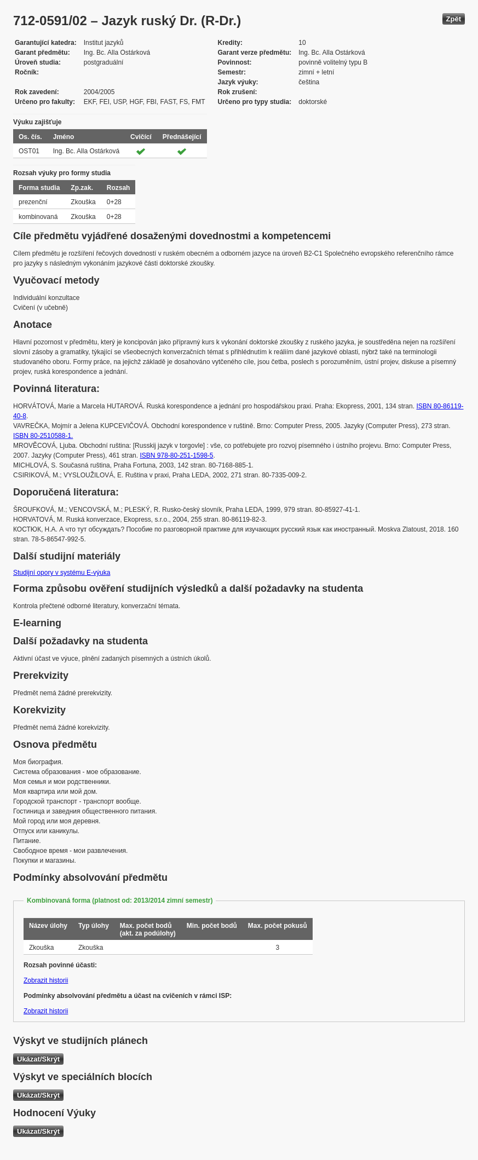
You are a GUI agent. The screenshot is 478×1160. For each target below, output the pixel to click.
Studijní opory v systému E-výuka (61, 572)
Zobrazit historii (46, 980)
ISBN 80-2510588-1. (43, 436)
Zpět (453, 19)
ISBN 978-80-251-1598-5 (176, 455)
